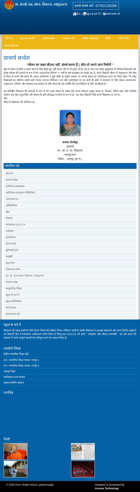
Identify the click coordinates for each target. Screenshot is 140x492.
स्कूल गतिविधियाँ (13, 301)
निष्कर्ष (9, 218)
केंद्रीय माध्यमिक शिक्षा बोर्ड (16, 354)
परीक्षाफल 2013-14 (15, 224)
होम (77, 13)
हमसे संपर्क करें (111, 13)
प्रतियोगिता (11, 237)
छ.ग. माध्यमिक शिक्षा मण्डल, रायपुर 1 (21, 360)
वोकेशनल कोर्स (13, 269)
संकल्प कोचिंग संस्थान (14, 382)
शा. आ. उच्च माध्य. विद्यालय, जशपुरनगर (25, 275)
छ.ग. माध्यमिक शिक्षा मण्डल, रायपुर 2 (21, 365)
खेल (7, 211)
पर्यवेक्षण (10, 230)
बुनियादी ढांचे (12, 250)
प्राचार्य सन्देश (49, 38)
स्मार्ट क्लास (11, 307)
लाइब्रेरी (9, 256)
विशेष (108, 38)
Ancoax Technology (107, 488)
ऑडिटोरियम (11, 205)
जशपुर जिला (9, 371)
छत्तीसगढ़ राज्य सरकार (14, 377)
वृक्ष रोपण (10, 262)
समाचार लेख (11, 282)
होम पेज (9, 38)
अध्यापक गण (68, 38)
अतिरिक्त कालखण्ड (15, 186)
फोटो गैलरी (124, 38)
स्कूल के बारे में (91, 13)
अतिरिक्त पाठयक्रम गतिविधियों (20, 192)
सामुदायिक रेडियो (14, 288)
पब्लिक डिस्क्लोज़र (90, 38)
